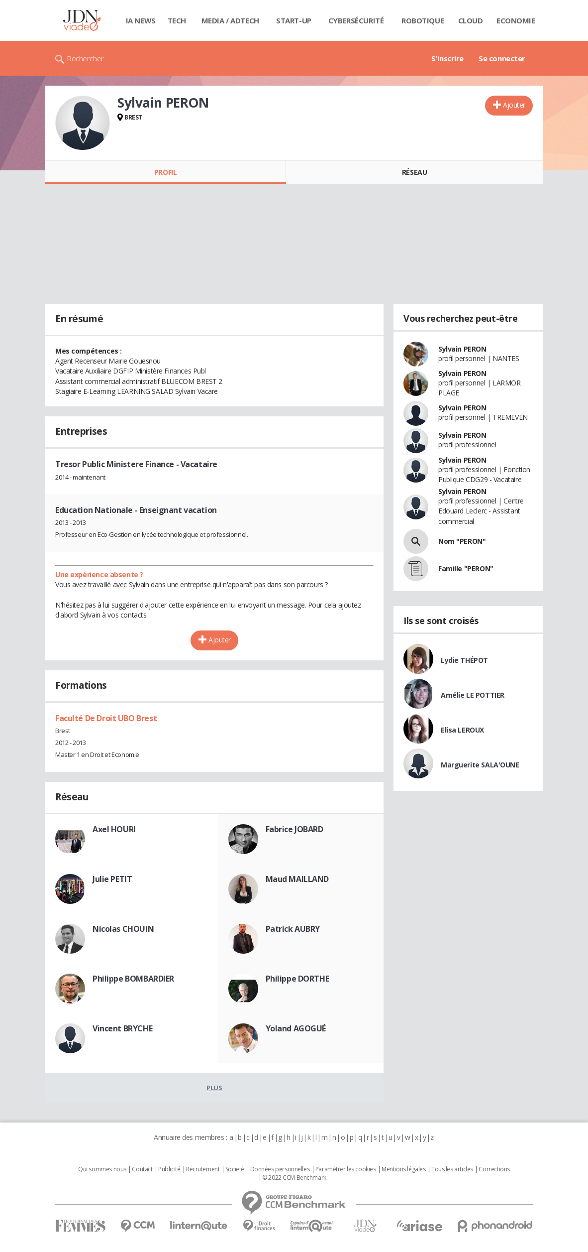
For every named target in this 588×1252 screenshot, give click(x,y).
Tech (177, 20)
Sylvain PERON (462, 349)
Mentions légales (403, 1169)
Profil (165, 172)
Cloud (470, 20)
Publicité (169, 1169)
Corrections (494, 1169)
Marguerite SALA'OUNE (480, 764)
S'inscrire (447, 58)
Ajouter (514, 105)
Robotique (422, 20)
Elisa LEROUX (462, 730)
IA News (141, 20)
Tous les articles (452, 1169)
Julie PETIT (112, 879)
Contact (142, 1169)
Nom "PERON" (462, 541)
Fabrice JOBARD (294, 829)
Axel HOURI (114, 829)
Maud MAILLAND (297, 879)
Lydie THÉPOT (464, 660)
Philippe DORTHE (297, 978)
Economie (515, 20)
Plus (214, 1087)
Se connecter (502, 58)
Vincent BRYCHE (122, 1028)
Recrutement (202, 1169)
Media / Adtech (230, 20)
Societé (234, 1169)
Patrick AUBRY (293, 928)
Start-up (293, 20)
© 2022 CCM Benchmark (294, 1177)
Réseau (414, 172)
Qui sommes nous (102, 1169)
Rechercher (85, 58)
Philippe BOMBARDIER (133, 978)
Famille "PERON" (465, 568)
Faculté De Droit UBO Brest (106, 718)
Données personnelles (280, 1169)
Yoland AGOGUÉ (296, 1028)
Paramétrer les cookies (345, 1169)
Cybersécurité (356, 20)
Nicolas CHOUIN (123, 928)
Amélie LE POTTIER (472, 695)
